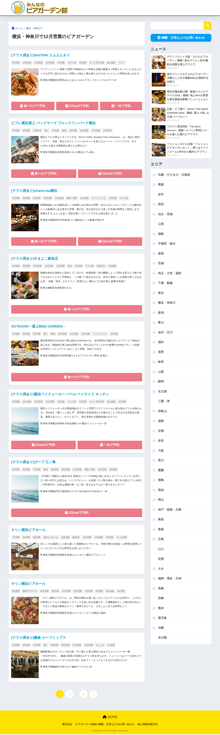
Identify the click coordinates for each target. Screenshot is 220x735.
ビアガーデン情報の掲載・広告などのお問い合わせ (105, 725)
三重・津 (164, 402)
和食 (70, 266)
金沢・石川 (165, 333)
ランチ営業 (121, 538)
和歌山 (162, 411)
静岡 (161, 382)
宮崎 (161, 599)
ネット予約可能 (97, 62)
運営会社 (67, 725)
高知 (161, 491)
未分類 (162, 639)
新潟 (161, 313)
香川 (161, 461)
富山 (161, 323)
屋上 (46, 130)
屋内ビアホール (50, 538)
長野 (161, 352)
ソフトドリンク (99, 198)
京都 (161, 431)
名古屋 (162, 392)
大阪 (161, 451)
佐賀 (161, 560)
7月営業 (55, 130)
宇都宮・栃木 (166, 243)
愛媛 (161, 471)
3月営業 (82, 62)
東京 (161, 293)
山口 (161, 550)
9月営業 (16, 62)
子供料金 (37, 130)
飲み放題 (111, 62)
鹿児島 (162, 619)
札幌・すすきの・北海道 (174, 174)
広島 (161, 540)
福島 (161, 234)
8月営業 (73, 130)
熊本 (161, 609)
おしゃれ (100, 645)
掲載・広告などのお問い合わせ (181, 37)
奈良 (161, 441)
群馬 (161, 253)
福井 (161, 342)
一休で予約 (121, 106)
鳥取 (161, 520)
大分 (161, 570)
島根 (161, 530)
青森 (161, 184)
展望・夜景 (72, 198)
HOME (110, 717)
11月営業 (38, 62)
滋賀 (161, 421)
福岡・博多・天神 (169, 580)
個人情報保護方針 (147, 725)
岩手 (161, 194)
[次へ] (93, 695)
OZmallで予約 (77, 106)
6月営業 (16, 130)
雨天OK (76, 538)
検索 (207, 25)
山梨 (161, 372)
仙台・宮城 (165, 214)
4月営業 (122, 402)
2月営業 (61, 62)
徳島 (161, 481)
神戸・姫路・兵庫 (169, 510)
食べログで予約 (32, 106)
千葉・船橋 (165, 283)
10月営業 (27, 62)
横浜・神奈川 (33, 28)
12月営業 (50, 62)
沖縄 (161, 629)
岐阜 (161, 362)
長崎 (161, 589)
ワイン (121, 62)
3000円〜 (101, 266)
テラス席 (72, 62)
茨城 (161, 263)
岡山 (161, 501)
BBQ (64, 130)
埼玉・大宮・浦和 (169, 273)
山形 (161, 224)
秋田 (161, 204)
